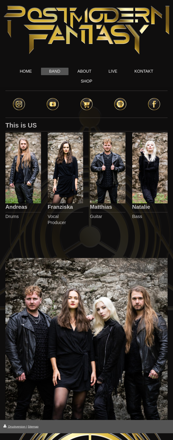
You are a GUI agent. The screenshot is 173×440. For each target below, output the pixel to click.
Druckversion (14, 426)
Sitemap (33, 426)
